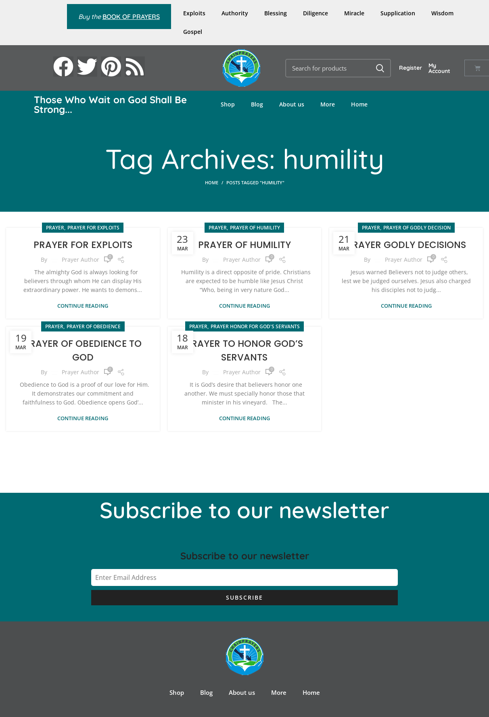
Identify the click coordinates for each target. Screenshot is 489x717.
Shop (228, 104)
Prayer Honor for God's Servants (255, 326)
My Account (439, 68)
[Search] (338, 68)
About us (291, 104)
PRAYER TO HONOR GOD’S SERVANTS (244, 349)
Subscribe (244, 597)
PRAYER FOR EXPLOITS (83, 244)
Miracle (354, 13)
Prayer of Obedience (94, 326)
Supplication (397, 13)
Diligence (315, 13)
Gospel (192, 31)
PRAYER (55, 227)
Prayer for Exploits (93, 227)
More (327, 104)
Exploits (194, 13)
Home (359, 104)
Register (410, 67)
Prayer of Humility (255, 227)
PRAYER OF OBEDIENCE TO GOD (83, 349)
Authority (235, 13)
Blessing (275, 13)
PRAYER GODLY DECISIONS (406, 244)
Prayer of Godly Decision (417, 227)
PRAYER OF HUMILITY (244, 244)
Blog (257, 104)
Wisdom (442, 13)
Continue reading (82, 305)
